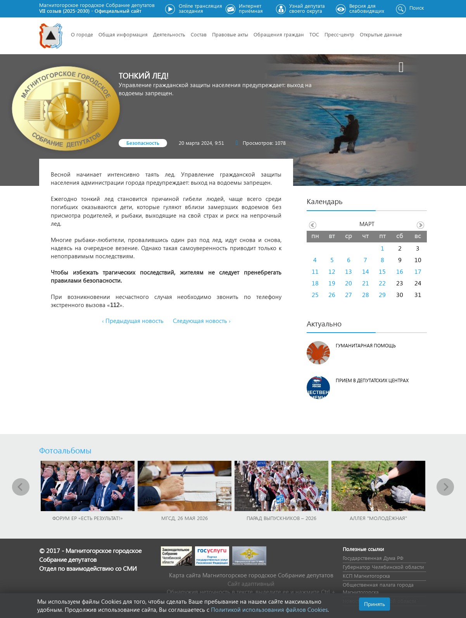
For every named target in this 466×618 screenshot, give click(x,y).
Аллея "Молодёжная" (378, 518)
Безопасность (142, 142)
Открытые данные (381, 34)
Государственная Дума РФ (373, 557)
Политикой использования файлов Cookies (269, 609)
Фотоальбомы (65, 450)
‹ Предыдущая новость (133, 320)
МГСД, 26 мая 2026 (184, 518)
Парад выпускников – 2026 (281, 518)
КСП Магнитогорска (366, 575)
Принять (374, 604)
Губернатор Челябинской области (383, 566)
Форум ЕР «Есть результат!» (87, 518)
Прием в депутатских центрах (372, 380)
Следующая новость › (202, 320)
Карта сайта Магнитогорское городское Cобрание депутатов (251, 575)
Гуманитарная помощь (366, 345)
